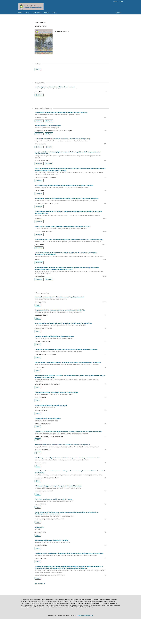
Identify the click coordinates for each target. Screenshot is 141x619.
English (50, 121)
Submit (27, 12)
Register (115, 1)
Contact (54, 12)
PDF (38, 69)
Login (121, 1)
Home (20, 12)
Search (118, 12)
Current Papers (36, 12)
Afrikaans (39, 95)
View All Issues (39, 583)
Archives (46, 12)
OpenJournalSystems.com (85, 615)
